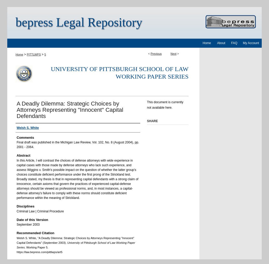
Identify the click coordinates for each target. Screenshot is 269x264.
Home (19, 54)
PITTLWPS (34, 54)
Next (174, 53)
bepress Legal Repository (79, 22)
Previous (156, 53)
